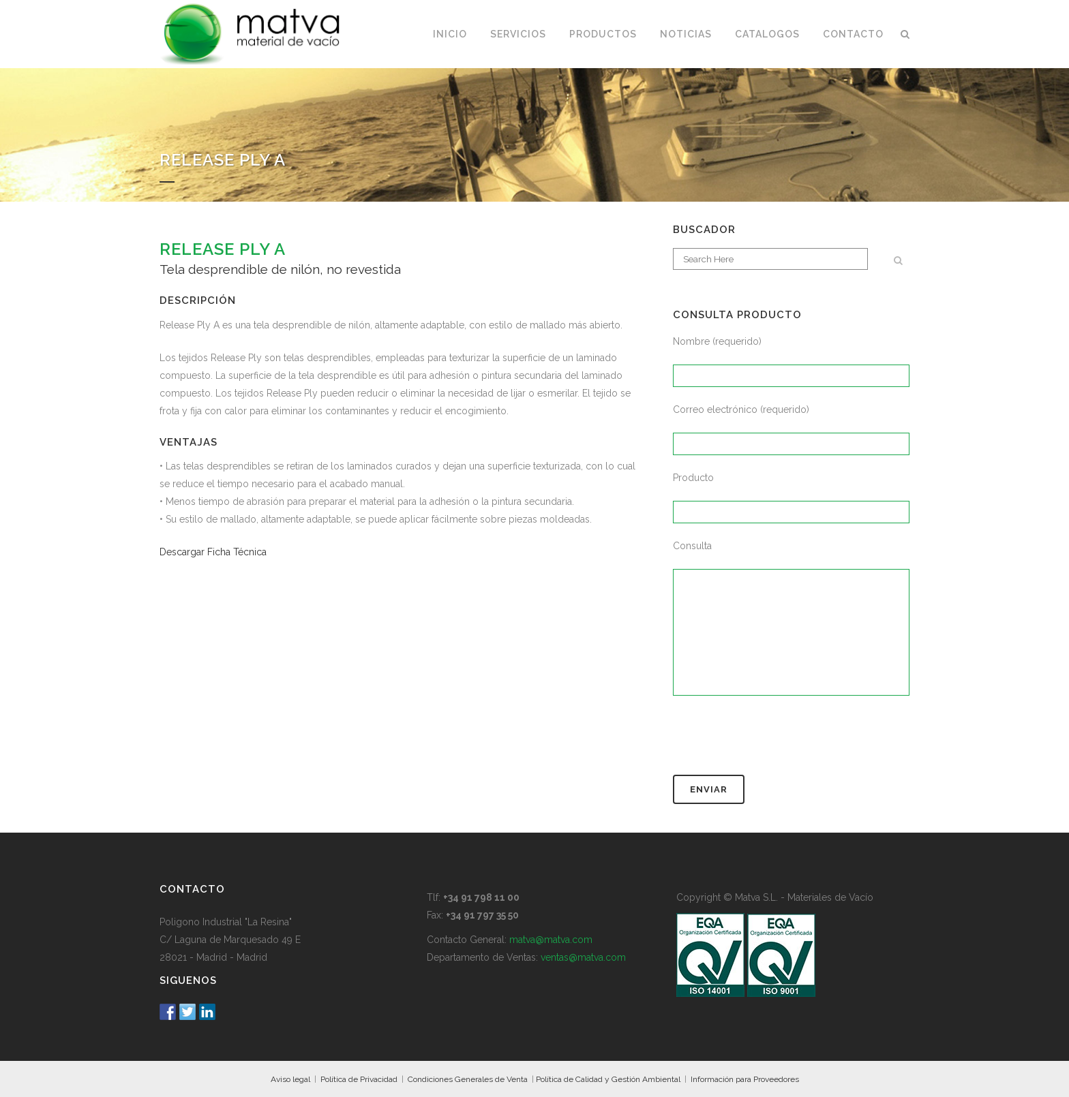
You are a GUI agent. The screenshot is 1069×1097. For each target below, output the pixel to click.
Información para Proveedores (745, 1079)
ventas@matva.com (583, 957)
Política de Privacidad (358, 1079)
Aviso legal (290, 1079)
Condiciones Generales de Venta (468, 1079)
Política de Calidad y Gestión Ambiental (608, 1079)
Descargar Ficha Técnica (213, 551)
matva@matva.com (550, 939)
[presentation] (776, 741)
